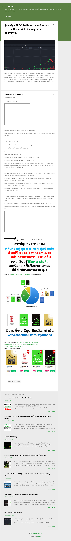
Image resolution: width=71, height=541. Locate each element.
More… (62, 16)
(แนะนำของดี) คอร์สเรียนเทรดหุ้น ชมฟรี (17, 16)
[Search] (69, 7)
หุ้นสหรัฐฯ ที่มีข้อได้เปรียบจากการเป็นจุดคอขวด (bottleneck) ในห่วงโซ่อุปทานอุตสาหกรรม (26, 29)
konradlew (39, 536)
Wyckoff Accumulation (14, 382)
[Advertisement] (65, 45)
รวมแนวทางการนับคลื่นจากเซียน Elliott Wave (18, 398)
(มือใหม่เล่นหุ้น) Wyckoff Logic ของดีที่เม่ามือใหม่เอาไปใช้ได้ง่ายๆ (25, 456)
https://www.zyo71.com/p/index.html (20, 275)
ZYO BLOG (9, 7)
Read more (51, 412)
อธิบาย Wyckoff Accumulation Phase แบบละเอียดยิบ (21, 494)
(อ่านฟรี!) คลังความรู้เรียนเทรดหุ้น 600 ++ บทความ (44, 16)
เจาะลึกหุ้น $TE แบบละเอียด (13, 513)
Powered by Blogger (35, 533)
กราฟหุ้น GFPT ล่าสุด (11, 437)
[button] (54, 25)
